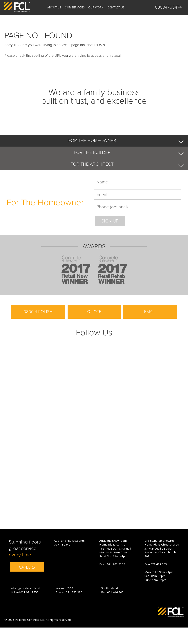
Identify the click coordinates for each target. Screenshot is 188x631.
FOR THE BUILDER (128, 153)
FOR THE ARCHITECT (126, 165)
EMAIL (150, 315)
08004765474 (168, 7)
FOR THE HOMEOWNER (125, 141)
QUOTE (94, 315)
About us (54, 7)
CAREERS (27, 570)
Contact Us (115, 7)
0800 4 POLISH (38, 315)
